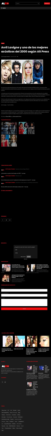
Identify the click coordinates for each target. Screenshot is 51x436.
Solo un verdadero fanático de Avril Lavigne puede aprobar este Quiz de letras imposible (31, 339)
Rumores (18, 413)
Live (2, 411)
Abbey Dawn (4, 397)
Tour (2, 415)
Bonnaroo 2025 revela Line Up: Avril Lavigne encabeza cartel (12, 174)
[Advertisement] (11, 219)
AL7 (8, 397)
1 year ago (23, 160)
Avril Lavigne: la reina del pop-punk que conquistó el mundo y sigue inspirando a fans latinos (42, 254)
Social (22, 413)
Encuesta (15, 404)
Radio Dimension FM (18, 336)
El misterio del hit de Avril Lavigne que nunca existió (7, 338)
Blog (19, 400)
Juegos (16, 408)
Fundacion (11, 408)
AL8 (11, 397)
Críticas (18, 402)
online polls (25, 246)
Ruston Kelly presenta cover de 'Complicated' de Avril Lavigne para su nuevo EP (16, 167)
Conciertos (14, 402)
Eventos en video (18, 406)
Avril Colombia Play (5, 400)
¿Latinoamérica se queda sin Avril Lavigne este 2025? (11, 160)
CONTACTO (47, 3)
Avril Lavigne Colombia (6, 56)
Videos (13, 415)
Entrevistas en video (5, 406)
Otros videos (19, 411)
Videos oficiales (19, 415)
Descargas (4, 404)
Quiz (7, 413)
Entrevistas (20, 404)
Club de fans (8, 402)
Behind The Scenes (13, 400)
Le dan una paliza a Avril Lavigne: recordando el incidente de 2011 (43, 338)
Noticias (13, 411)
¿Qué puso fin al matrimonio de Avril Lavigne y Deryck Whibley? (18, 264)
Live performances (7, 411)
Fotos (7, 408)
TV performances (8, 415)
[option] (7, 331)
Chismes (3, 402)
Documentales (9, 404)
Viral (3, 43)
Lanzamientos (21, 408)
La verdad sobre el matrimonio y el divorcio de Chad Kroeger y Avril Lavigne (18, 253)
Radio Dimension (12, 413)
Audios (19, 397)
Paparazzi (3, 413)
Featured (3, 408)
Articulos (14, 397)
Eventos (12, 406)
